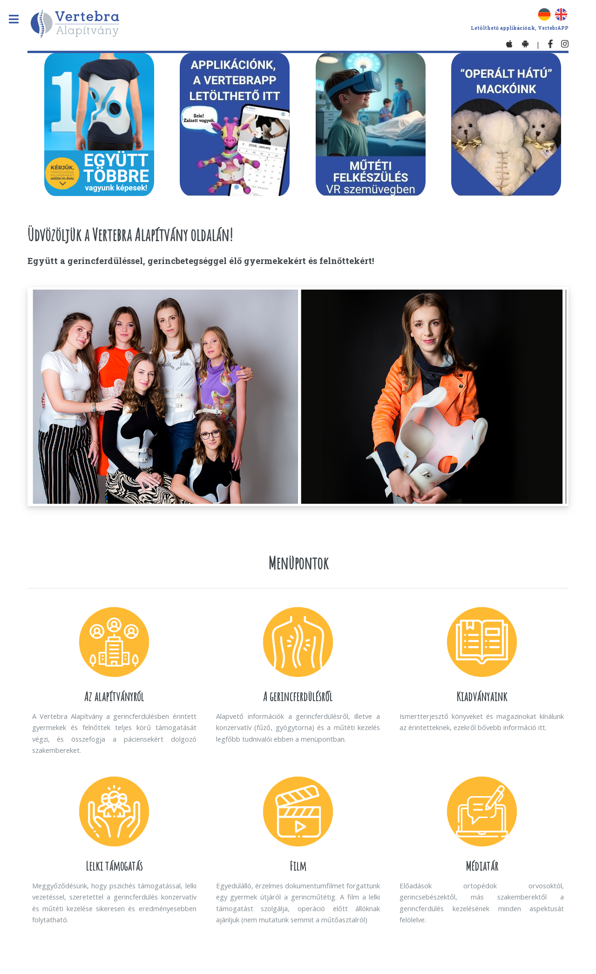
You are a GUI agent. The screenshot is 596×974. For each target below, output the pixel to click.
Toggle (18, 19)
